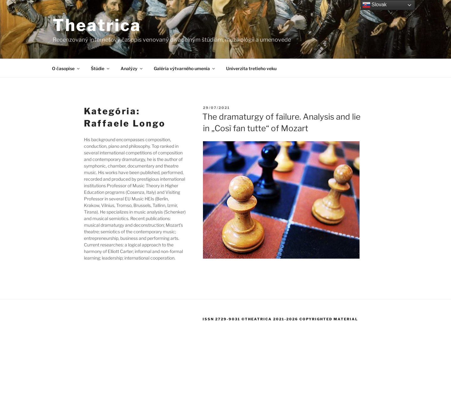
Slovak (374, 5)
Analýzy (132, 68)
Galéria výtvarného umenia (185, 68)
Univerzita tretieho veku (251, 68)
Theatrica (97, 25)
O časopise (66, 68)
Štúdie (100, 68)
